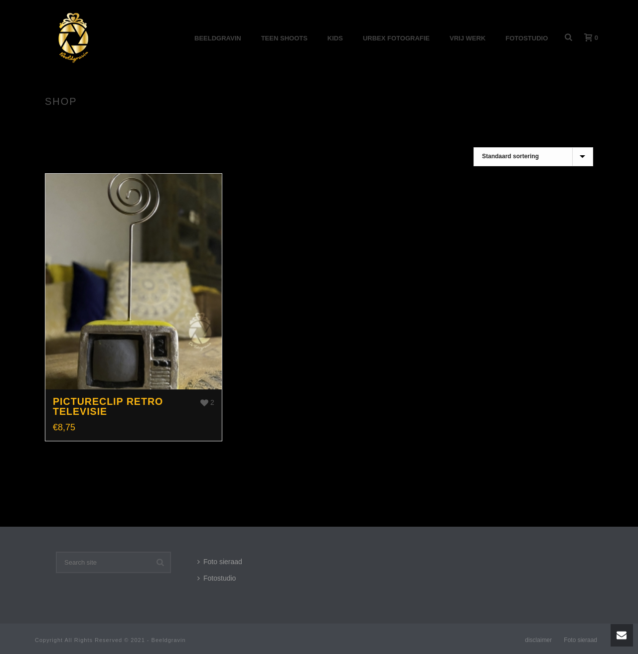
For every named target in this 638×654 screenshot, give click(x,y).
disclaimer (538, 640)
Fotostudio (526, 38)
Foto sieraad (219, 562)
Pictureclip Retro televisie (108, 406)
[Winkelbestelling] (533, 156)
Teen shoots (284, 38)
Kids (335, 38)
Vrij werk (467, 38)
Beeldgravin (217, 38)
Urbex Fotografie (396, 38)
